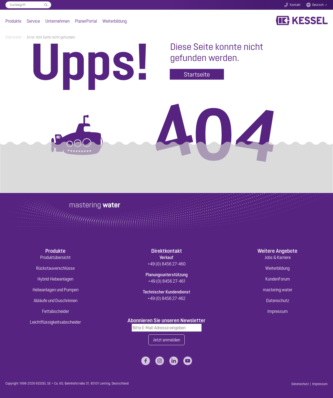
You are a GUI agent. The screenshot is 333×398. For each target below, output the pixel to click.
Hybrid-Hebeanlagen (55, 278)
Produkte (13, 21)
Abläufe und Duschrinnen (55, 300)
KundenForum (277, 278)
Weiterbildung (114, 21)
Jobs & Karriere (278, 257)
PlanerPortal (86, 21)
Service (33, 21)
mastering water (277, 289)
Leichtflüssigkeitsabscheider (55, 322)
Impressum (277, 311)
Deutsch (318, 5)
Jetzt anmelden (166, 339)
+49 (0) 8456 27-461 (166, 281)
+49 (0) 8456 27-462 (166, 298)
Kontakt (295, 5)
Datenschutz (277, 300)
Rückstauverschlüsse (55, 268)
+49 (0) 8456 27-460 (166, 263)
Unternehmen (57, 21)
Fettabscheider (55, 311)
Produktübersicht (55, 257)
